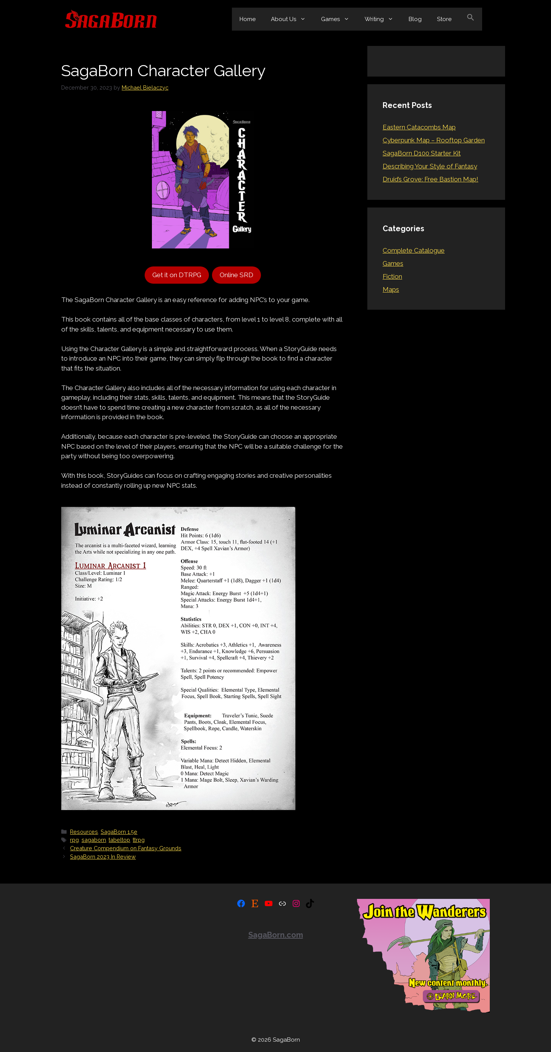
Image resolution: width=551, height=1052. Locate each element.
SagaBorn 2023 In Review (103, 856)
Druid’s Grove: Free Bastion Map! (430, 179)
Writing (383, 19)
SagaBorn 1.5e (119, 831)
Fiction (392, 276)
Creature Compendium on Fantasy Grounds (125, 848)
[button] (470, 19)
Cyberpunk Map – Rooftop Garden (434, 140)
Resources (84, 831)
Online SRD (236, 275)
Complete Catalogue (414, 250)
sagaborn (94, 839)
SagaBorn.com (275, 934)
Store (444, 19)
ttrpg (139, 839)
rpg (74, 839)
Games (339, 19)
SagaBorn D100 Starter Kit (422, 153)
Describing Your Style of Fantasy (430, 166)
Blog (415, 19)
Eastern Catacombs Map (419, 127)
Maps (391, 289)
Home (248, 19)
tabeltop (119, 839)
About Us (292, 19)
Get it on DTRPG (176, 275)
